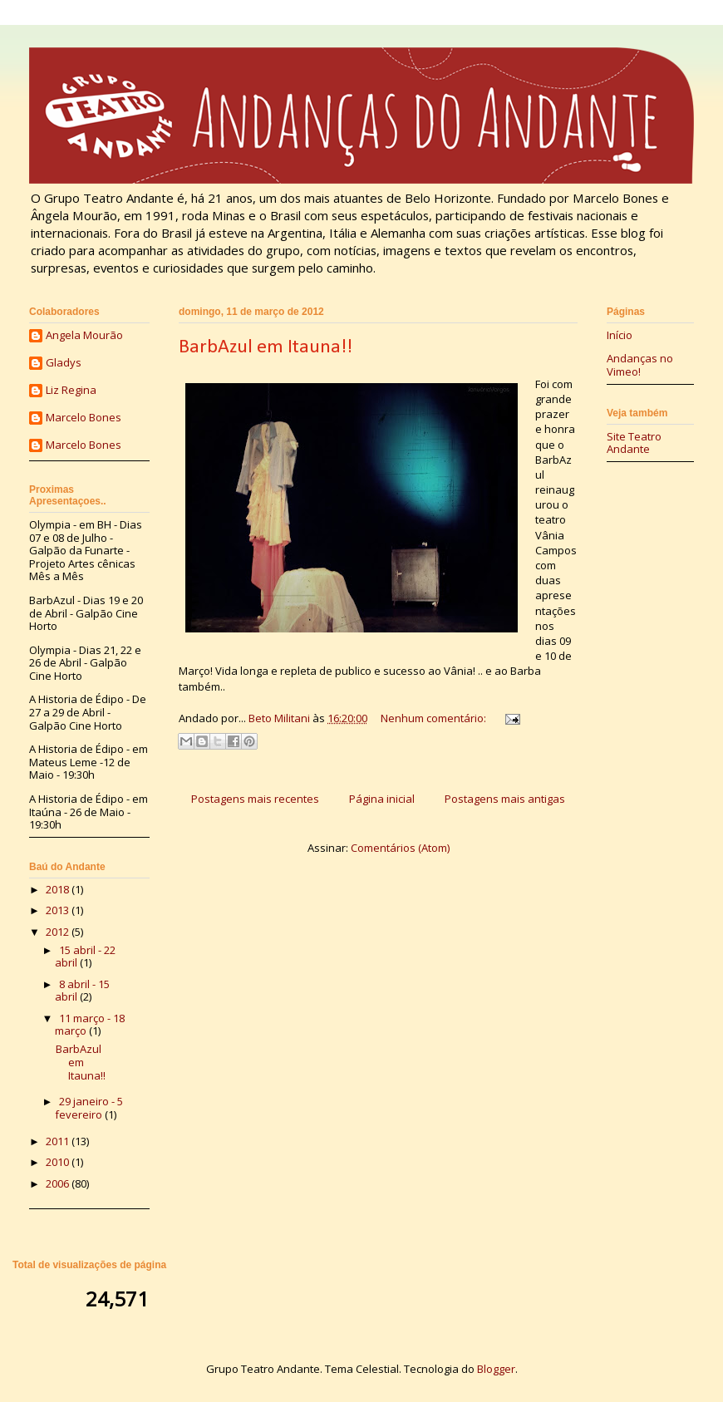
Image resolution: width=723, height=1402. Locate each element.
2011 (58, 1141)
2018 (58, 889)
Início (619, 334)
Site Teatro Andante (634, 443)
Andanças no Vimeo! (640, 365)
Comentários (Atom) (400, 847)
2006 (58, 1183)
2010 (58, 1161)
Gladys (63, 363)
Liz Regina (71, 390)
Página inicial (382, 798)
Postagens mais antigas (505, 798)
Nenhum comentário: (435, 718)
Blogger (496, 1368)
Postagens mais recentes (255, 798)
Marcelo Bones (83, 418)
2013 (58, 910)
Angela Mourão (84, 335)
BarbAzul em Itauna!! (265, 347)
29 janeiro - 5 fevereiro (89, 1108)
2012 (58, 931)
